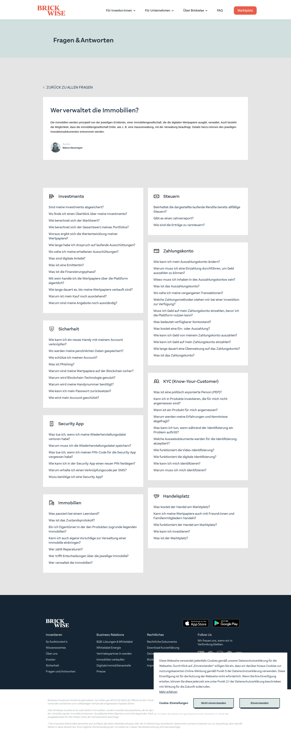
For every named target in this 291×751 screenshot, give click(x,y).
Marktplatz (245, 10)
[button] (119, 10)
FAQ (220, 10)
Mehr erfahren (168, 692)
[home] (51, 11)
